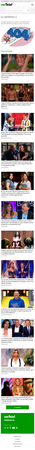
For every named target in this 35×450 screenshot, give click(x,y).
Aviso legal (17, 441)
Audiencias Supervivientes (28, 1)
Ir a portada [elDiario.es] (17, 407)
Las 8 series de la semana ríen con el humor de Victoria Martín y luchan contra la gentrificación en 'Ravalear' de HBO (16, 163)
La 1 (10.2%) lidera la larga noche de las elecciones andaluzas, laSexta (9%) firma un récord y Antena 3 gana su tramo (17, 340)
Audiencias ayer (21, 1)
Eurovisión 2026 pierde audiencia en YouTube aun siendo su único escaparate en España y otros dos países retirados (17, 281)
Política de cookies (17, 444)
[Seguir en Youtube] (13, 428)
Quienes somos (17, 436)
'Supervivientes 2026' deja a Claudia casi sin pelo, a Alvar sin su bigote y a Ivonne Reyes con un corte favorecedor (17, 75)
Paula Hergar (4, 79)
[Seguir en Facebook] (7, 428)
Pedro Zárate (4, 344)
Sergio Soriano (4, 167)
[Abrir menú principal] (32, 4)
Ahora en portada (6, 51)
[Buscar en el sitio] (16, 10)
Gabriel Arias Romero (6, 138)
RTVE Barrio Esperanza (14, 1)
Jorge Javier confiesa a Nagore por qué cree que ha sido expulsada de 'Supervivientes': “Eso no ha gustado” (17, 134)
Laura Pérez (4, 255)
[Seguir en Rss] (17, 428)
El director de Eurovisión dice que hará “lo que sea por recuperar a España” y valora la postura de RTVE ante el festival (17, 311)
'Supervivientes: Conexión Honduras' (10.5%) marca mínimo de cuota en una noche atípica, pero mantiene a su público (17, 369)
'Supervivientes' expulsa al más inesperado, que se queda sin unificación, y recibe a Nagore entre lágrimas (17, 104)
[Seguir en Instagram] (10, 428)
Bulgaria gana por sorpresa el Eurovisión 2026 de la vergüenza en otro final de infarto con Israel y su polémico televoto (17, 252)
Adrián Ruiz (4, 197)
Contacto (17, 439)
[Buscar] (28, 10)
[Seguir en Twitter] (5, 428)
